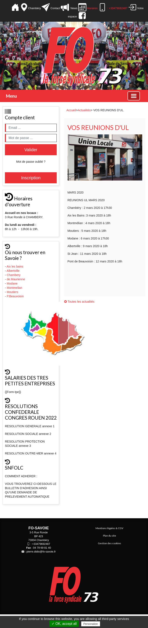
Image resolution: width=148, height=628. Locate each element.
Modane (12, 283)
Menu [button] (11, 95)
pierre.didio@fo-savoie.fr (41, 551)
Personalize (90, 623)
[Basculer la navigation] (134, 95)
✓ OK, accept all (64, 623)
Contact (55, 8)
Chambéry (35, 8)
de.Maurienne (16, 279)
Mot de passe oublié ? (30, 161)
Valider (30, 149)
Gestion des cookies (109, 543)
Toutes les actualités (79, 301)
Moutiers (13, 292)
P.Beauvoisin (16, 296)
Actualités (84, 110)
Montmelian (15, 287)
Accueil (71, 110)
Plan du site (109, 535)
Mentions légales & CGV (109, 528)
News (73, 8)
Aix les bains (15, 266)
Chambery (14, 275)
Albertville (13, 270)
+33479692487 (41, 544)
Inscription (31, 177)
